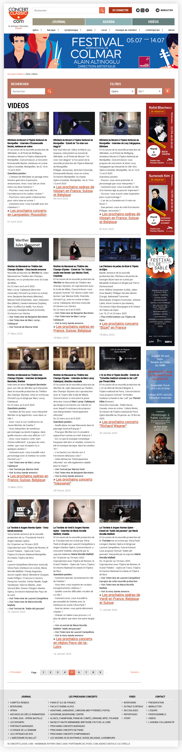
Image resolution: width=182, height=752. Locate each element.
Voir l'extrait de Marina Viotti (23, 326)
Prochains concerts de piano (66, 729)
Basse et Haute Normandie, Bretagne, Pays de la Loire (80, 722)
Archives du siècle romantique (27, 714)
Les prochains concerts (83, 696)
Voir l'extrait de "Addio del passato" (27, 608)
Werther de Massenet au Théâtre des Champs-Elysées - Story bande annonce (26, 268)
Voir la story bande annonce (69, 323)
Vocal (104, 30)
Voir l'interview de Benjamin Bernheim (28, 316)
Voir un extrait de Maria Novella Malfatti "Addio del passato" (70, 627)
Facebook (147, 10)
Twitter (138, 10)
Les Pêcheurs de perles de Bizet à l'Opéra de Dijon (118, 268)
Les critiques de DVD (21, 733)
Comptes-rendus (19, 702)
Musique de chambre (126, 30)
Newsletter (167, 10)
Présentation (156, 702)
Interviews (16, 706)
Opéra (35, 30)
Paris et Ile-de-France (63, 702)
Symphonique (71, 30)
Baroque (51, 30)
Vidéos (153, 21)
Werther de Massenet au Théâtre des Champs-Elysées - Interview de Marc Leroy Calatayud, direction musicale (73, 378)
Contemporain (153, 30)
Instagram (142, 10)
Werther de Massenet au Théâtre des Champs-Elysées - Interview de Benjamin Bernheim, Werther (27, 378)
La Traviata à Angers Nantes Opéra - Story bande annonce (27, 529)
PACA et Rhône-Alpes (62, 706)
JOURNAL (26, 696)
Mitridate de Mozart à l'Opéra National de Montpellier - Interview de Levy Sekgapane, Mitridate (120, 143)
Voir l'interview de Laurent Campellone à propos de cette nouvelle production (119, 579)
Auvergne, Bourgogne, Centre (67, 714)
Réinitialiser (167, 91)
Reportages (130, 714)
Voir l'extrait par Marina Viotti (24, 469)
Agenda (109, 21)
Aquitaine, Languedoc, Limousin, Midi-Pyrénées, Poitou (80, 710)
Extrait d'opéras (133, 706)
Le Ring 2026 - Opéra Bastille (26, 718)
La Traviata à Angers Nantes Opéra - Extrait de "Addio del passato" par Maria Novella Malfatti (118, 531)
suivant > (135, 672)
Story (127, 718)
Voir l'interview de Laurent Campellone (28, 598)
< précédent (15, 672)
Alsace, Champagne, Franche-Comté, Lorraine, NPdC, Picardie (84, 718)
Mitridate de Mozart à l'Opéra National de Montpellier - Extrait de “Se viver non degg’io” (73, 143)
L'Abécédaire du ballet (23, 737)
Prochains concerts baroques (67, 726)
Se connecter (120, 10)
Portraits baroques (21, 726)
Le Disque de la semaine (23, 729)
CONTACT (160, 696)
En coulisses (131, 710)
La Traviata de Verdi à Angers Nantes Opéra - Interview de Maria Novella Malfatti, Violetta (71, 531)
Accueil (11, 74)
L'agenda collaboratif (161, 722)
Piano (89, 30)
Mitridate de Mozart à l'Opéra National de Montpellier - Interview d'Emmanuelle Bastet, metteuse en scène (27, 143)
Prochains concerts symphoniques (70, 733)
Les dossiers (17, 722)
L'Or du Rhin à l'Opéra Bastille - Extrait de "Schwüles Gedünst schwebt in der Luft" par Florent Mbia (119, 378)
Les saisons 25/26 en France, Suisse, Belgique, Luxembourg (82, 737)
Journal (59, 21)
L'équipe (152, 710)
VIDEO (132, 696)
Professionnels (157, 714)
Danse (171, 30)
